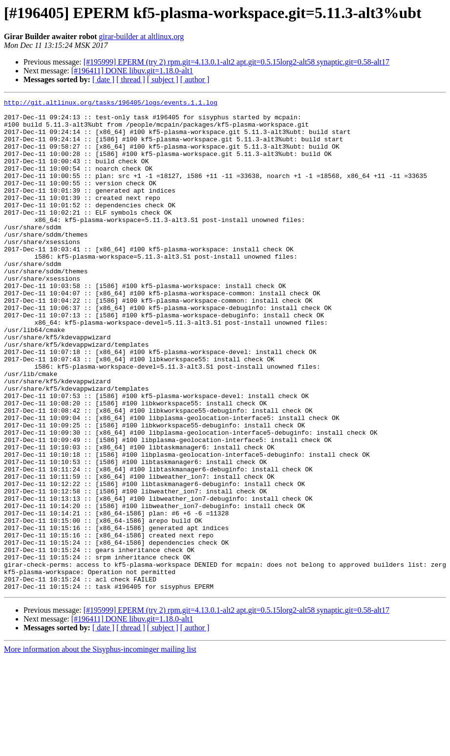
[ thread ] (130, 79)
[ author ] (195, 79)
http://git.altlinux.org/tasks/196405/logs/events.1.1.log (110, 103)
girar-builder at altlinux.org (141, 36)
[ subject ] (162, 79)
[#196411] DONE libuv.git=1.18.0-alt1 (132, 71)
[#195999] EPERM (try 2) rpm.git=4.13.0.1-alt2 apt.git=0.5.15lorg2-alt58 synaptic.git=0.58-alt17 (236, 62)
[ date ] (103, 79)
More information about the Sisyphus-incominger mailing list (100, 747)
